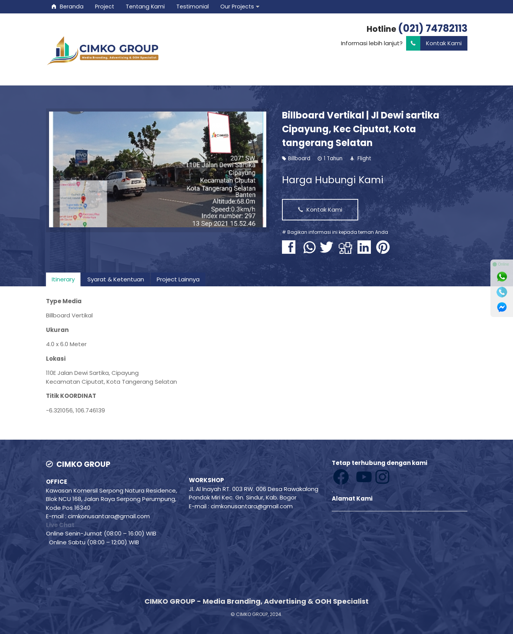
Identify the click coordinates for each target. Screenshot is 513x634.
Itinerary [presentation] (63, 279)
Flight (364, 158)
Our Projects (237, 6)
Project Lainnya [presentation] (178, 279)
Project (104, 6)
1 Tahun (333, 158)
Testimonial (192, 6)
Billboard (299, 158)
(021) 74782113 (432, 28)
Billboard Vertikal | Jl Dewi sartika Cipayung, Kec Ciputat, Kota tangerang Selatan (360, 129)
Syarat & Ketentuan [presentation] (115, 279)
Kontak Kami (434, 43)
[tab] (63, 279)
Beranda (68, 6)
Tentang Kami (145, 6)
